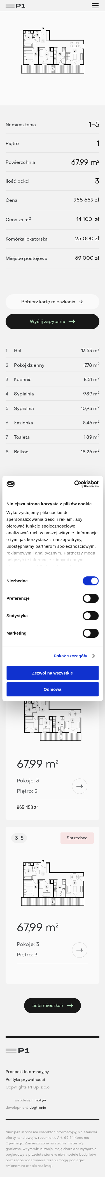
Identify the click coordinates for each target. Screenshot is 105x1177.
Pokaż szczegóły (70, 655)
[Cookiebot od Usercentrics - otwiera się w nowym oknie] (75, 484)
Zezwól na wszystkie (52, 673)
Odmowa (52, 689)
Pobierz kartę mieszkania (52, 302)
